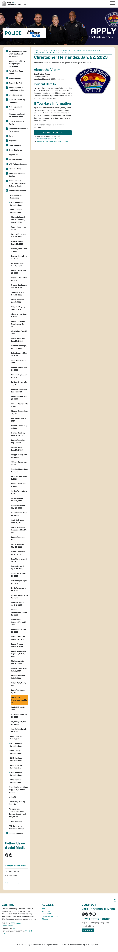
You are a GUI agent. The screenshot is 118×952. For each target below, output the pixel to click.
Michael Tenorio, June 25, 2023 (17, 448)
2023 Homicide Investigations (87, 50)
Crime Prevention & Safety (16, 122)
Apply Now (13, 155)
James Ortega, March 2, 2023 (17, 645)
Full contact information (13, 883)
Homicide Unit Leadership (16, 196)
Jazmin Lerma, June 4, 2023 (19, 485)
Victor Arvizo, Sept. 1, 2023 (19, 315)
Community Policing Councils (17, 803)
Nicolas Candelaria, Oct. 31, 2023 (19, 286)
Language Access (16, 833)
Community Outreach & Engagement (18, 130)
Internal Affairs (15, 169)
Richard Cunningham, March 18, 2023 (19, 612)
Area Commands (15, 95)
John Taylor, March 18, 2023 (18, 630)
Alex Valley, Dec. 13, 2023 (19, 332)
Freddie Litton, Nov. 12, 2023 (19, 279)
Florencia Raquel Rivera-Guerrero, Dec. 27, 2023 (18, 219)
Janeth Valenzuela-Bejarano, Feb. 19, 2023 (18, 653)
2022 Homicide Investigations (16, 737)
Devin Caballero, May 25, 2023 (17, 499)
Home (36, 50)
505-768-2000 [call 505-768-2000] (17, 923)
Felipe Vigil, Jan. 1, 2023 (18, 684)
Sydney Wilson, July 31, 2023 (19, 369)
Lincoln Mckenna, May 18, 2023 (18, 507)
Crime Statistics (15, 150)
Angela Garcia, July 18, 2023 (19, 730)
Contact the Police (16, 83)
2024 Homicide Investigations (16, 204)
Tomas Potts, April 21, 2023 (18, 574)
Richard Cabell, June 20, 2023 (19, 412)
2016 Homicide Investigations (16, 781)
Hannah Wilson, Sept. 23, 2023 (17, 242)
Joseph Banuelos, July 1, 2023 (18, 441)
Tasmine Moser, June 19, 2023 (19, 470)
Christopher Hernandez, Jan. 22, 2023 (19, 700)
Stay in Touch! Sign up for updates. (95, 923)
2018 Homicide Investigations (16, 766)
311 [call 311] (7, 923)
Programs (12, 141)
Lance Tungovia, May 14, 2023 (17, 545)
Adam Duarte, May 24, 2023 (19, 514)
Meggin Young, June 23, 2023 (19, 456)
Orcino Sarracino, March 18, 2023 (18, 638)
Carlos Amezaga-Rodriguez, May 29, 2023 (19, 529)
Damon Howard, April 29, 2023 (17, 567)
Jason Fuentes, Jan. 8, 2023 (18, 691)
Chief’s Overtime (15, 821)
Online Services (15, 78)
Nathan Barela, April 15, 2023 (19, 596)
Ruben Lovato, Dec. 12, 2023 (19, 272)
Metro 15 (12, 797)
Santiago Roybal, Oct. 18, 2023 (18, 293)
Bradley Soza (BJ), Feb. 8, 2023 (18, 677)
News (11, 136)
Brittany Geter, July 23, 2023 (19, 383)
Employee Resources (50, 916)
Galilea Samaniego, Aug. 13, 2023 (19, 347)
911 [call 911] (14, 928)
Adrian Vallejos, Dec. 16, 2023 (17, 264)
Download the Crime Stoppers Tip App (52, 141)
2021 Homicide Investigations (16, 745)
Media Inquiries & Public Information (16, 89)
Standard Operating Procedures (17, 101)
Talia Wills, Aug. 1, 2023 (18, 361)
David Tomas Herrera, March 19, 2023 (18, 622)
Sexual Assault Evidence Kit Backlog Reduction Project (17, 183)
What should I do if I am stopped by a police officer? (18, 789)
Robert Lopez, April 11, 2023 (19, 582)
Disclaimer (46, 911)
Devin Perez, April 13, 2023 (18, 589)
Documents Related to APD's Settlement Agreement (18, 53)
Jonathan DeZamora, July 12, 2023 (19, 390)
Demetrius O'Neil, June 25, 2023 (18, 339)
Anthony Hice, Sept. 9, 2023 (19, 250)
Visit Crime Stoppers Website (48, 139)
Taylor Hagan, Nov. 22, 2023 (18, 228)
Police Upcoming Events (15, 108)
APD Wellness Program (18, 164)
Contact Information (15, 865)
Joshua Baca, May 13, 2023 (18, 538)
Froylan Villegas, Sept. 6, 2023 (18, 308)
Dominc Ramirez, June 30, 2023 (18, 434)
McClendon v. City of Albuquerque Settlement (17, 63)
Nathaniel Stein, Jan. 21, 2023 (19, 715)
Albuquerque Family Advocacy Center (17, 115)
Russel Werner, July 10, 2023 (19, 398)
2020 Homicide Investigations (16, 752)
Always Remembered (60, 50)
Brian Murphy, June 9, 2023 (19, 477)
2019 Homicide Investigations (16, 759)
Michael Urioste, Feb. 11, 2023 (17, 662)
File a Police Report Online (16, 72)
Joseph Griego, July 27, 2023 (19, 376)
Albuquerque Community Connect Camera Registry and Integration (17, 813)
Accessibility (47, 914)
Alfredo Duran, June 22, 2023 (19, 463)
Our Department (15, 159)
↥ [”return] (114, 900)
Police (45, 50)
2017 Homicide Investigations (16, 774)
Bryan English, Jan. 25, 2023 (18, 723)
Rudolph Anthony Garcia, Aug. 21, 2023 (18, 324)
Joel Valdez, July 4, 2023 (18, 419)
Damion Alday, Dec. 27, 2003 (19, 257)
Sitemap (45, 919)
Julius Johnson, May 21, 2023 (19, 354)
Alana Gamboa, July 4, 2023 (19, 427)
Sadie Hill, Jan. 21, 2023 (18, 708)
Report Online (7, 926)
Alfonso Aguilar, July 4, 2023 (19, 405)
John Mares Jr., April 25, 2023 (19, 560)
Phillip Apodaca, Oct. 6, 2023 (17, 301)
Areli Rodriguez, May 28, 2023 (17, 521)
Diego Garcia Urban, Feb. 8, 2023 (19, 669)
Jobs (43, 909)
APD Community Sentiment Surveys (16, 827)
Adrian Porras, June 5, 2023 (19, 492)
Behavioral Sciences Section (17, 175)
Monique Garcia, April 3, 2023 (17, 604)
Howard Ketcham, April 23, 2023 (18, 553)
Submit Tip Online (52, 133)
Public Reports (15, 145)
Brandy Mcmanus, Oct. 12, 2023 (18, 235)
